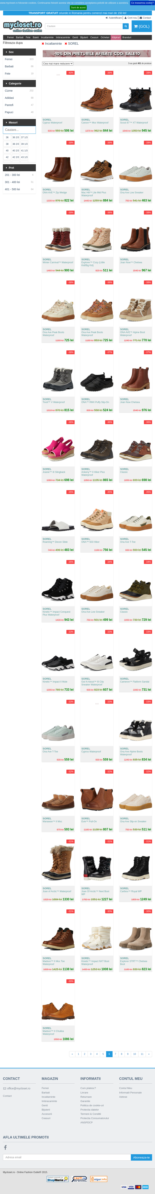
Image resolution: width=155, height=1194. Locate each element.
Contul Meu (125, 1088)
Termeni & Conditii (90, 1113)
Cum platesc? (88, 1088)
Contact (7, 1095)
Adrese (123, 1096)
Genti (75, 37)
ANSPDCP (86, 1122)
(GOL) (142, 26)
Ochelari (105, 37)
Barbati (19, 37)
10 (134, 1054)
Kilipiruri (116, 37)
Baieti (36, 37)
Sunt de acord (78, 7)
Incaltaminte (47, 37)
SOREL (72, 43)
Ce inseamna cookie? (142, 3)
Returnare (86, 1096)
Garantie (85, 1101)
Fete (28, 37)
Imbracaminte (63, 37)
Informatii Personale (130, 1092)
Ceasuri (94, 37)
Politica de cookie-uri (92, 1105)
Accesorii (47, 1113)
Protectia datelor (89, 1109)
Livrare (84, 1092)
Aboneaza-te (141, 1157)
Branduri (126, 37)
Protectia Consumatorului (94, 1118)
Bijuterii (84, 37)
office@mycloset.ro (16, 1088)
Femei (10, 37)
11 (142, 1054)
